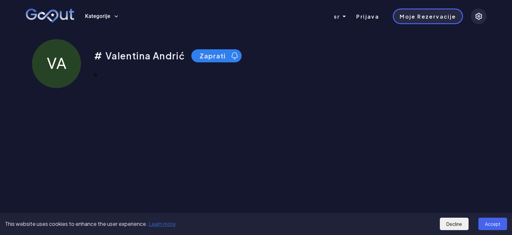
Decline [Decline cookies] (454, 224)
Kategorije (101, 16)
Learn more (162, 223)
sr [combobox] (337, 16)
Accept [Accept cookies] (493, 224)
